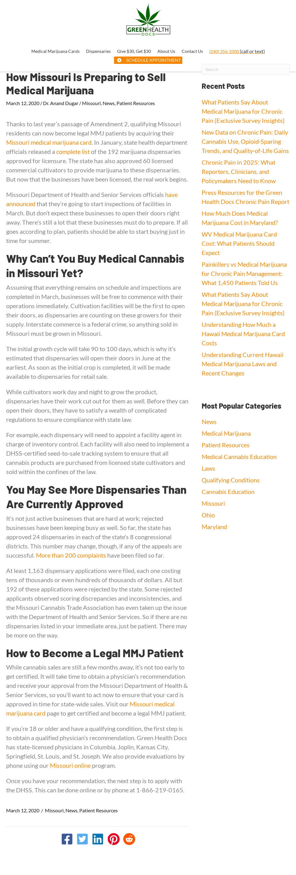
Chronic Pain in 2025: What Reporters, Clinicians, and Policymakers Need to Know (239, 171)
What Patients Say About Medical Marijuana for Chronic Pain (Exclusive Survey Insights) (243, 111)
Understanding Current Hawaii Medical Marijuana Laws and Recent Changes (242, 364)
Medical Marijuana (226, 433)
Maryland (214, 526)
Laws (208, 468)
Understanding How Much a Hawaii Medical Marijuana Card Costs (243, 334)
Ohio (208, 515)
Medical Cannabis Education (239, 456)
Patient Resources (135, 103)
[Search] (246, 69)
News (109, 103)
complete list (73, 151)
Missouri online (70, 765)
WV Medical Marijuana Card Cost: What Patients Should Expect (239, 243)
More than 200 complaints (71, 555)
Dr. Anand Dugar (60, 103)
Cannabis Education (228, 491)
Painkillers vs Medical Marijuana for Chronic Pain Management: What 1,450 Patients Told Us (244, 273)
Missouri (91, 103)
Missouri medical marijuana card (49, 142)
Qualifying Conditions (231, 480)
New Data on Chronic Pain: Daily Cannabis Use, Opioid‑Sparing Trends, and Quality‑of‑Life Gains (245, 141)
